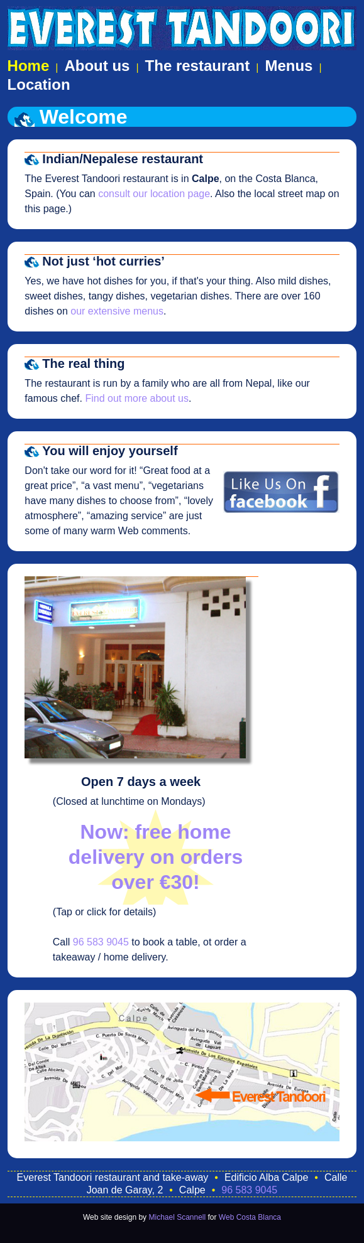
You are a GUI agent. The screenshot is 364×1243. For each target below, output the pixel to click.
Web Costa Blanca (250, 1217)
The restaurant (197, 65)
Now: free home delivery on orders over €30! (156, 857)
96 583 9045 (101, 942)
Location (39, 84)
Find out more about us (137, 398)
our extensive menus (116, 311)
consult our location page (154, 193)
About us (97, 65)
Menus (288, 65)
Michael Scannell (177, 1217)
